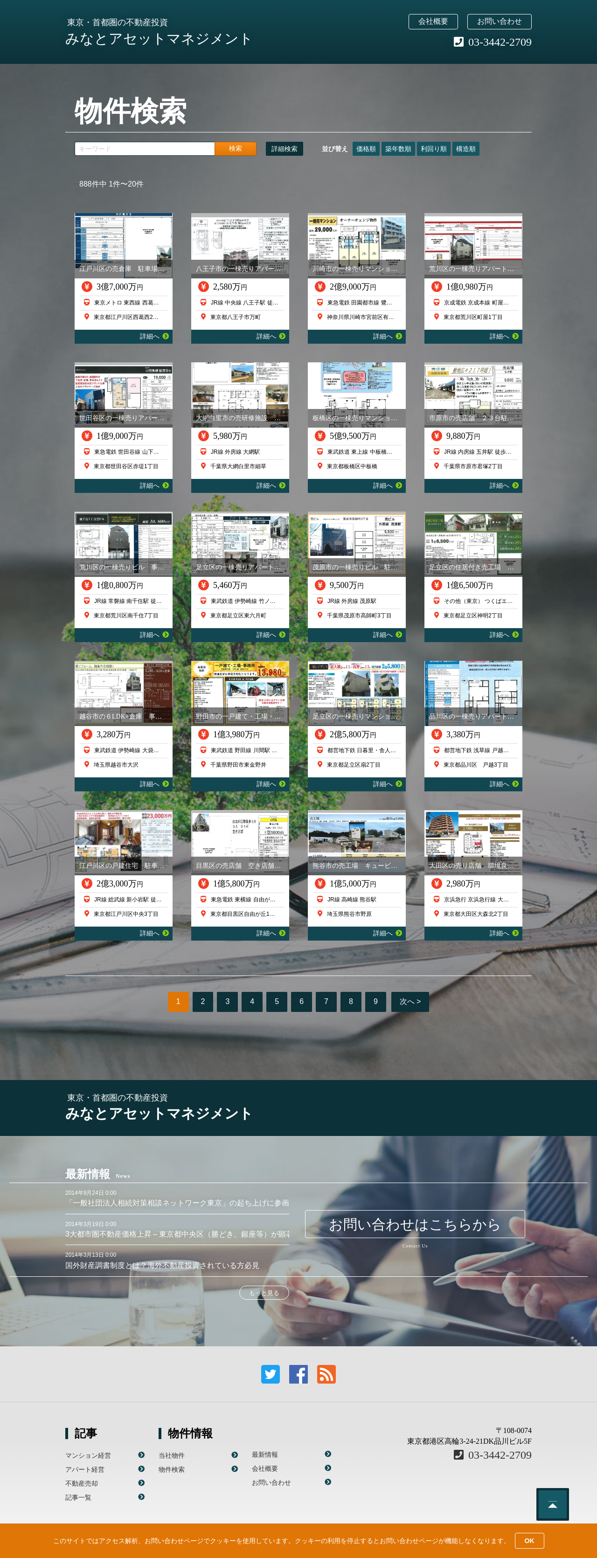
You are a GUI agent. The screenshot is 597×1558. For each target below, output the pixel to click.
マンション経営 (88, 1455)
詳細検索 (284, 148)
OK (530, 1540)
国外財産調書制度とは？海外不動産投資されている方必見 (162, 1265)
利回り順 (434, 148)
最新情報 (265, 1454)
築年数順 (398, 148)
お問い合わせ (499, 21)
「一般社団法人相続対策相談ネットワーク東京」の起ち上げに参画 (177, 1203)
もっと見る (264, 1292)
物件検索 (172, 1469)
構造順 (466, 148)
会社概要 (433, 21)
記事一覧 (78, 1497)
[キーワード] (145, 149)
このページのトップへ (552, 1504)
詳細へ (154, 336)
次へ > (410, 1001)
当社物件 (172, 1455)
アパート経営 (84, 1469)
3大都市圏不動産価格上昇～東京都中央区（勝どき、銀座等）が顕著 (179, 1234)
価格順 (366, 148)
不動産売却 (81, 1483)
